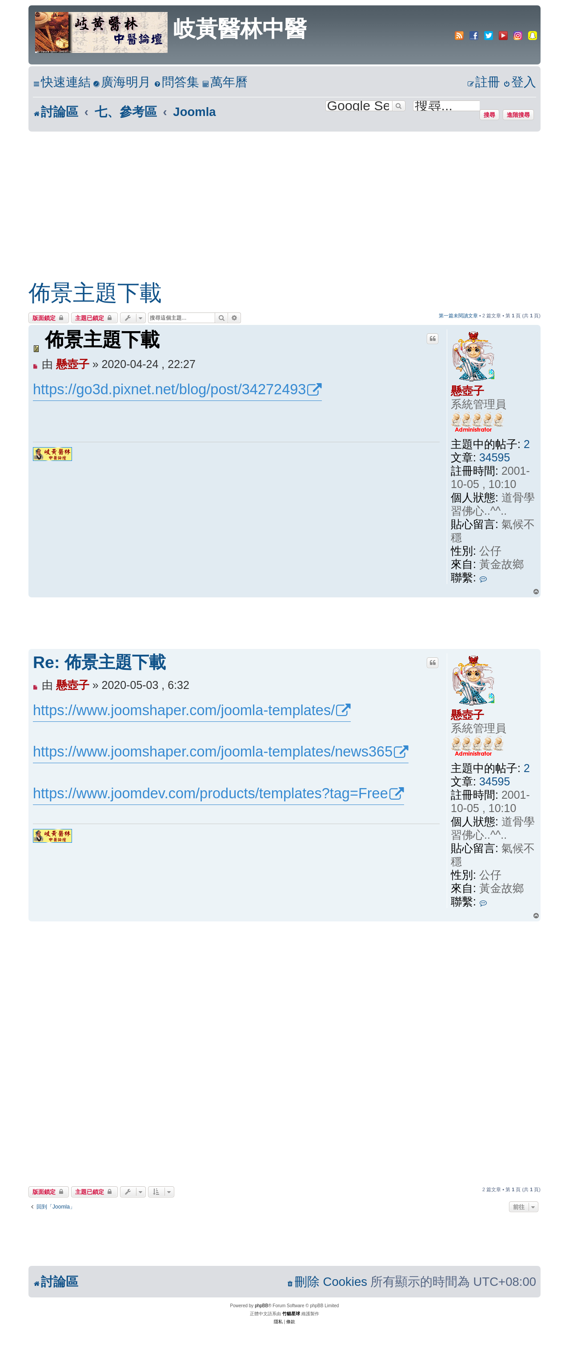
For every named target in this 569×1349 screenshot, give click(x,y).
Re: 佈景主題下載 (99, 662)
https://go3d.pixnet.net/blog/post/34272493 (169, 389)
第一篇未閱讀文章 (458, 315)
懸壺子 (467, 390)
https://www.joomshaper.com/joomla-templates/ (184, 710)
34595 (494, 457)
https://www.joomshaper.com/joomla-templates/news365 (213, 752)
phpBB (261, 1305)
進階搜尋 (518, 115)
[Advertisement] (284, 198)
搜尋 (489, 115)
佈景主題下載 (95, 292)
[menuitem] (122, 82)
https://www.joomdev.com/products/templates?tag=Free (210, 793)
